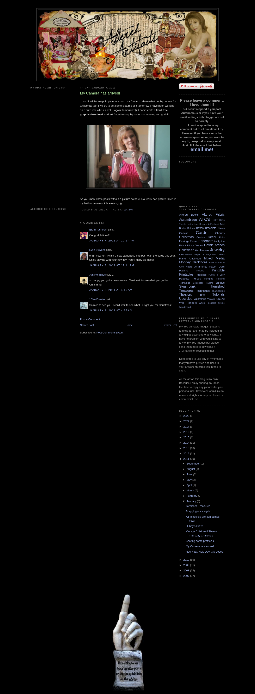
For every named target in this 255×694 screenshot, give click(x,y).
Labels (221, 254)
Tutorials (218, 294)
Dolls (222, 237)
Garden (199, 245)
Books (182, 228)
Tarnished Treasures (198, 506)
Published (201, 274)
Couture (201, 237)
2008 (186, 570)
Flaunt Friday (186, 245)
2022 (186, 421)
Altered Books (189, 214)
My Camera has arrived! (200, 546)
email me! (202, 149)
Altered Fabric (213, 214)
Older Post (170, 325)
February (192, 495)
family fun (219, 241)
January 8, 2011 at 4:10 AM (110, 289)
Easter (194, 241)
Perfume (200, 271)
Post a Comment (90, 319)
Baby (215, 220)
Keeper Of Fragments (205, 254)
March (191, 490)
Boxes (200, 227)
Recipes (208, 278)
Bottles (191, 228)
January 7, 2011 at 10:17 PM (111, 240)
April (190, 485)
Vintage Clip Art (216, 298)
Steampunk (187, 286)
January (192, 501)
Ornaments (200, 266)
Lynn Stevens (97, 249)
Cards (201, 232)
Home (129, 325)
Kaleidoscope (185, 254)
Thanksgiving (218, 291)
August (191, 469)
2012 (186, 453)
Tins (202, 294)
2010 (186, 559)
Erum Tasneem (98, 229)
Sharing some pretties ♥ (200, 540)
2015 (186, 437)
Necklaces (199, 262)
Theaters (185, 294)
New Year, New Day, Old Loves (204, 551)
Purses (196, 278)
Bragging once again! (198, 511)
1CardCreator (97, 299)
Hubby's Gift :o (194, 526)
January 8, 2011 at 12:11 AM (111, 265)
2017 (186, 426)
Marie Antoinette (190, 258)
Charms (220, 233)
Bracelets (210, 227)
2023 (186, 415)
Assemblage (188, 219)
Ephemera (205, 241)
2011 (186, 458)
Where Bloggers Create (212, 303)
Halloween (186, 250)
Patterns (183, 270)
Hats (197, 250)
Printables (186, 274)
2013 (186, 448)
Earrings (184, 241)
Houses (204, 250)
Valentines (200, 298)
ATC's (204, 219)
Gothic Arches (214, 245)
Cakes (221, 228)
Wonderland (185, 307)
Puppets (184, 278)
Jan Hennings (97, 274)
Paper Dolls (217, 266)
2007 (186, 575)
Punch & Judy (217, 275)
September (193, 463)
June (190, 474)
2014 (186, 442)
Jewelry (217, 249)
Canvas (183, 233)
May (189, 479)
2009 (186, 565)
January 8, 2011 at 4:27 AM (110, 310)
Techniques (203, 290)
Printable (218, 270)
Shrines (220, 282)
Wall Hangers (188, 302)
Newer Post (87, 325)
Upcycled (185, 298)
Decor (212, 237)
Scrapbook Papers (203, 283)
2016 (186, 432)
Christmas (186, 237)
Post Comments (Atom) (110, 332)
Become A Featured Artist (212, 224)
